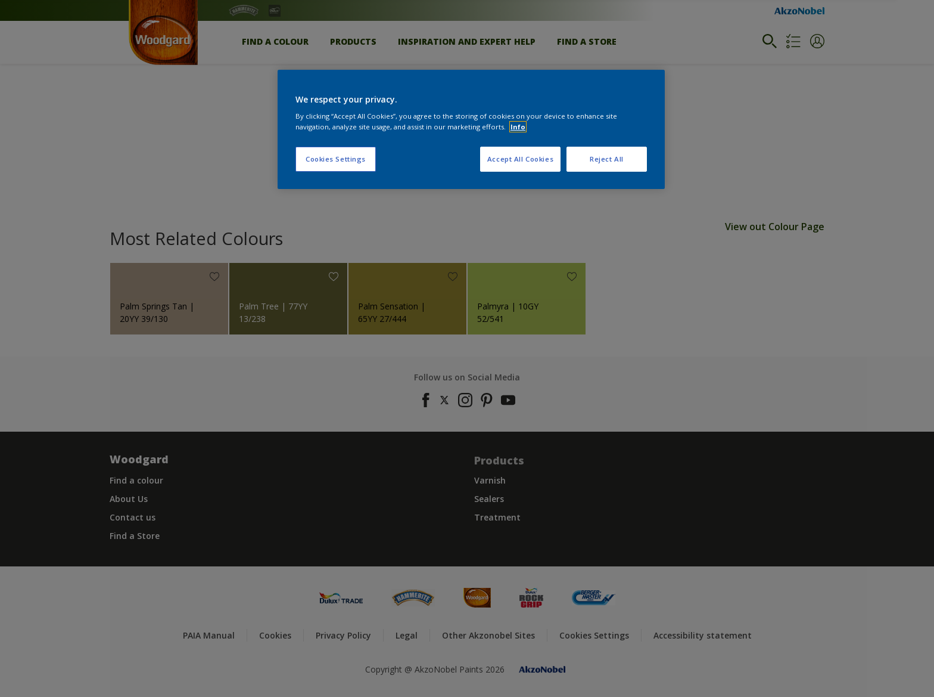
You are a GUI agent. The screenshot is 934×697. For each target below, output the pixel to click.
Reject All (607, 158)
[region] (471, 129)
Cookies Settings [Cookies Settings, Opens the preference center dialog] (336, 158)
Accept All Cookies (520, 158)
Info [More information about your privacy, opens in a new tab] (517, 126)
